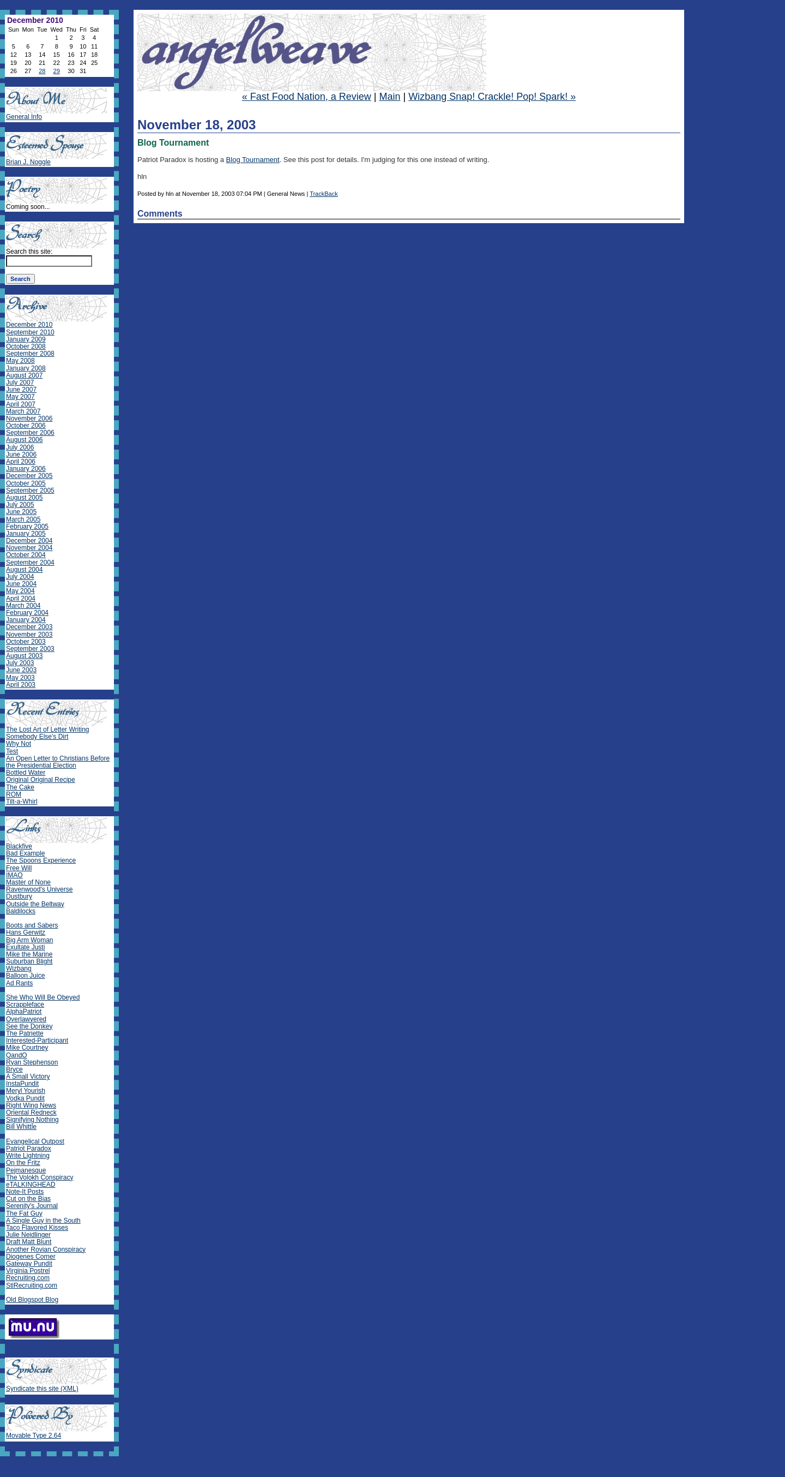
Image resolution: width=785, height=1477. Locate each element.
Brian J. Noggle (28, 162)
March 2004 (23, 605)
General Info (24, 117)
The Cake (20, 787)
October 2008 (26, 346)
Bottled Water (25, 772)
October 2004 (26, 555)
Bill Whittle (21, 1127)
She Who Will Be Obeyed (43, 997)
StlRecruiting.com (31, 1285)
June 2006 (21, 454)
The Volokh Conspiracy (39, 1177)
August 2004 (24, 569)
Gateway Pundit (29, 1263)
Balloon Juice (25, 975)
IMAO (14, 875)
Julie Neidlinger (28, 1235)
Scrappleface (25, 1004)
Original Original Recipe (40, 780)
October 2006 (26, 425)
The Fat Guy (24, 1213)
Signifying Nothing (32, 1119)
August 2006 (24, 440)
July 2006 (20, 447)
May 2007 (20, 396)
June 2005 (21, 512)
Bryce (14, 1069)
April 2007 (20, 404)
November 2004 (29, 548)
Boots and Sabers (32, 925)
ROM (13, 794)
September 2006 (30, 432)
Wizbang (19, 968)
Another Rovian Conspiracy (46, 1249)
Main (389, 96)
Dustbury (19, 896)
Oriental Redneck (31, 1112)
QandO (16, 1055)
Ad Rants (19, 983)
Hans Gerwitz (25, 932)
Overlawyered (26, 1019)
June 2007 (21, 389)
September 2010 (30, 332)
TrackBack (324, 193)
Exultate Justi (25, 947)
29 (56, 71)
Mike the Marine (29, 954)
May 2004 (20, 591)
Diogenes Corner (31, 1256)
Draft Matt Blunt (28, 1242)
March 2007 (23, 411)
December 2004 (29, 541)
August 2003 (24, 656)
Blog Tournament (253, 160)
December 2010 (29, 324)
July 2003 (20, 663)
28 (42, 71)
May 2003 (20, 677)
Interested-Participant (37, 1040)
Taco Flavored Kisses (37, 1227)
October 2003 (26, 641)
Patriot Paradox (28, 1148)
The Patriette (25, 1033)
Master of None (28, 882)
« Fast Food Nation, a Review (306, 96)
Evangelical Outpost (35, 1141)
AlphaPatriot (23, 1011)
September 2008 (30, 353)
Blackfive (19, 846)
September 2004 (30, 562)
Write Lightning (28, 1155)
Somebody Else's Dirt (37, 736)
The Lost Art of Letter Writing (47, 729)
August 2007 (24, 375)
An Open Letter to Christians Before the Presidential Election (58, 762)
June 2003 (21, 670)
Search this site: (29, 251)
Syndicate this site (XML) (42, 1388)
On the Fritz (23, 1163)
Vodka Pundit (25, 1098)
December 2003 (29, 627)
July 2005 (20, 505)
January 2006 (26, 469)
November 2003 (29, 634)
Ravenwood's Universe (39, 889)
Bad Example (25, 853)
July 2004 (20, 577)
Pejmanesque (26, 1170)
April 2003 (20, 685)
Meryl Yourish (25, 1091)
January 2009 (26, 339)
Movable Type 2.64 (33, 1435)
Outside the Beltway (35, 904)
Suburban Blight (29, 961)
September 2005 (30, 490)
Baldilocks (20, 911)
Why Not (18, 744)
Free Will (19, 868)
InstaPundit (22, 1083)
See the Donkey (29, 1026)
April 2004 (20, 598)
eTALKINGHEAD (30, 1184)
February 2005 (27, 526)
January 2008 (26, 368)
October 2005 (26, 483)
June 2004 (21, 584)
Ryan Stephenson (32, 1062)
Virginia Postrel (28, 1271)
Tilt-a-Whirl (22, 801)
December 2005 (29, 476)
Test (12, 751)
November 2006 (29, 418)
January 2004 (26, 620)
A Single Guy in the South (43, 1220)
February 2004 (27, 613)
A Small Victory (28, 1076)
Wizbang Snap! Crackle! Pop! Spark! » (492, 96)
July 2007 (20, 382)
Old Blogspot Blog (32, 1299)
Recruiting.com (28, 1278)
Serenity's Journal (32, 1206)
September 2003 (30, 649)
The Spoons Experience (41, 860)
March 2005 (23, 519)
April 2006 (20, 461)
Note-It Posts (25, 1191)
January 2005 (26, 533)
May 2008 (20, 360)
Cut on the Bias (28, 1199)
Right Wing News (31, 1105)
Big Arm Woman (29, 940)
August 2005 (24, 497)
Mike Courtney (27, 1047)
